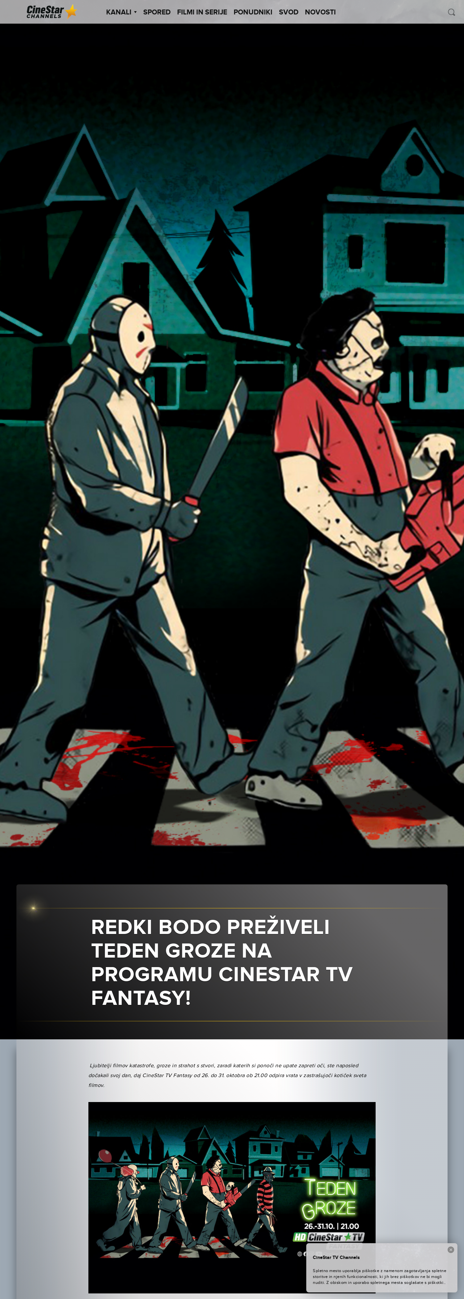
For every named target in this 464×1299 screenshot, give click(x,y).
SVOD (288, 12)
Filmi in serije (202, 12)
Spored (157, 12)
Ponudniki (253, 12)
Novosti (320, 12)
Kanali (121, 12)
